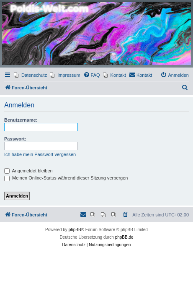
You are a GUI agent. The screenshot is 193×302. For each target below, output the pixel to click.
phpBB (75, 229)
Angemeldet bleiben (28, 170)
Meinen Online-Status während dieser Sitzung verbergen (66, 177)
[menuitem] (30, 75)
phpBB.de (124, 237)
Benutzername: (20, 119)
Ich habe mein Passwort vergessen (40, 154)
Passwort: (15, 138)
